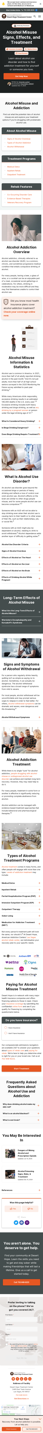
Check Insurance (11, 1429)
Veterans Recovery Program (19, 202)
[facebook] (13, 1379)
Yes (13, 1208)
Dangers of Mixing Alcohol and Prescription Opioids (27, 1153)
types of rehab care (15, 1050)
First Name (8, 1315)
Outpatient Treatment (16, 174)
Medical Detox (31, 49)
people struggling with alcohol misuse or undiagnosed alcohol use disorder (19, 776)
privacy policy (22, 1346)
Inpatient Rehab (14, 170)
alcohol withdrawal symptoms (21, 703)
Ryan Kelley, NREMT (27, 84)
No (30, 1208)
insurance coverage (14, 1004)
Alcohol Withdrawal (15, 146)
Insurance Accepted (14, 49)
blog (30, 1379)
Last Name (8, 1324)
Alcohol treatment (9, 867)
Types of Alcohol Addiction (19, 143)
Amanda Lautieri (24, 82)
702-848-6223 (29, 10)
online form (17, 1006)
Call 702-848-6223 (21, 1282)
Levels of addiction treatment (19, 872)
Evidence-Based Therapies (18, 198)
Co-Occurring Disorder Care (19, 195)
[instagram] (25, 1379)
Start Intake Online (13, 10)
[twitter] (17, 1379)
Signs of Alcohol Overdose (18, 139)
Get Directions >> (21, 1399)
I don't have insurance (16, 1033)
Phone (7, 1334)
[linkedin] (21, 1379)
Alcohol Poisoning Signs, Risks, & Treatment (26, 1174)
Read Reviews (21, 53)
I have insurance (14, 1028)
